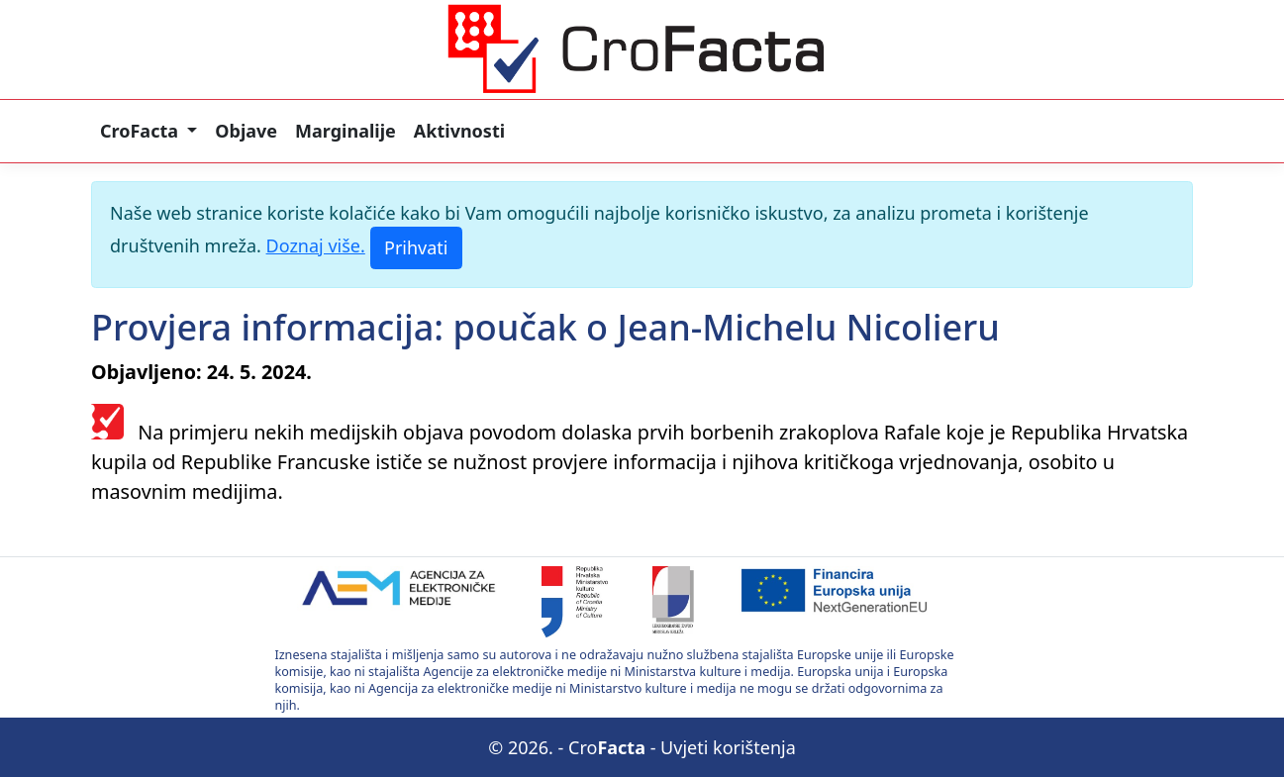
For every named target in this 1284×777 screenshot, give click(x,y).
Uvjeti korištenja (728, 747)
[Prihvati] (416, 248)
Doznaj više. (315, 245)
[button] (148, 131)
